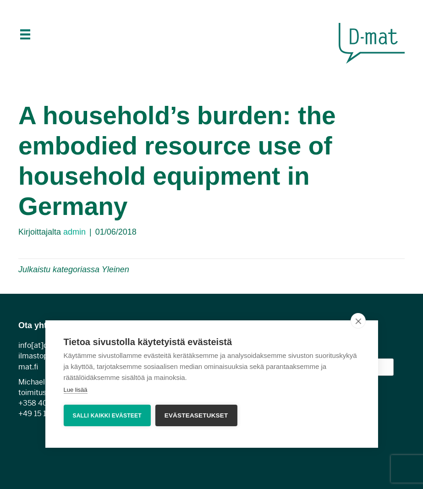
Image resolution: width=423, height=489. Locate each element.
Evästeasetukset (196, 415)
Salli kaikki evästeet (106, 415)
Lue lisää (75, 389)
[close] (358, 321)
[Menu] (24, 34)
